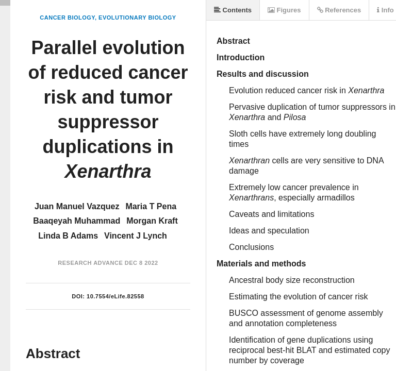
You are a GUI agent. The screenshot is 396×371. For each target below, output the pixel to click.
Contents (233, 10)
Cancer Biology (67, 17)
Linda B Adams (68, 235)
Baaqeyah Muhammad (76, 220)
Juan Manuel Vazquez (77, 206)
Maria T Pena (150, 206)
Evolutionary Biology (137, 17)
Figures (284, 10)
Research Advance (90, 263)
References (339, 10)
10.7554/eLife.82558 (115, 296)
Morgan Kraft (152, 220)
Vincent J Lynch (135, 235)
